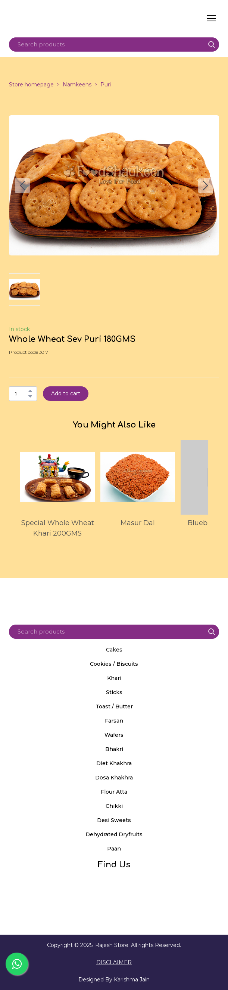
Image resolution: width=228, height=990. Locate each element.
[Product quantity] (21, 394)
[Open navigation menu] (211, 18)
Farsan (114, 720)
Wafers (114, 735)
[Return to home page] (79, 18)
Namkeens (77, 84)
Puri (105, 84)
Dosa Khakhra (114, 777)
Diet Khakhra (114, 763)
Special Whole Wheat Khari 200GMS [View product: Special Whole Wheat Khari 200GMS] (57, 528)
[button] (211, 44)
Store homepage (31, 84)
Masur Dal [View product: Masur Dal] (138, 523)
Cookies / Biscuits (114, 663)
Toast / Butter (114, 706)
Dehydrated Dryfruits (114, 834)
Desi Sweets (114, 820)
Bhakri (114, 749)
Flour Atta (114, 791)
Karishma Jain (132, 979)
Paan (114, 848)
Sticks (114, 692)
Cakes (114, 649)
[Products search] (114, 44)
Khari (114, 678)
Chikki (114, 806)
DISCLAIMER (114, 962)
